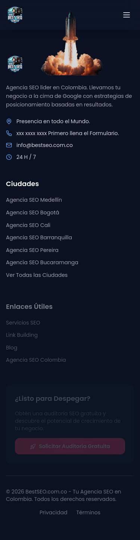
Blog (11, 349)
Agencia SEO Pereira (32, 250)
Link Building (22, 336)
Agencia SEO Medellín (34, 200)
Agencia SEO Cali (28, 225)
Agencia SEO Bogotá (32, 212)
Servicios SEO (23, 324)
